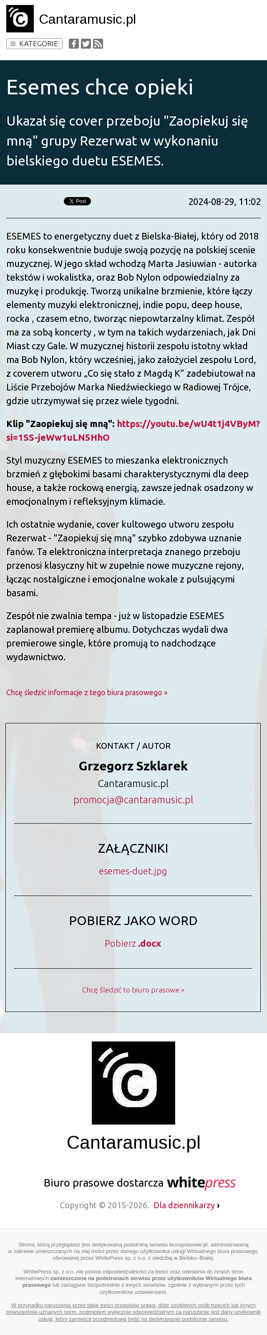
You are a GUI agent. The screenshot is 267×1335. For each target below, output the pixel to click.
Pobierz (133, 943)
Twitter (86, 44)
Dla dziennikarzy (187, 1205)
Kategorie (34, 43)
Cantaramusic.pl (87, 19)
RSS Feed (98, 44)
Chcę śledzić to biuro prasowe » (133, 990)
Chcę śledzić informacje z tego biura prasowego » (87, 692)
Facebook (74, 44)
